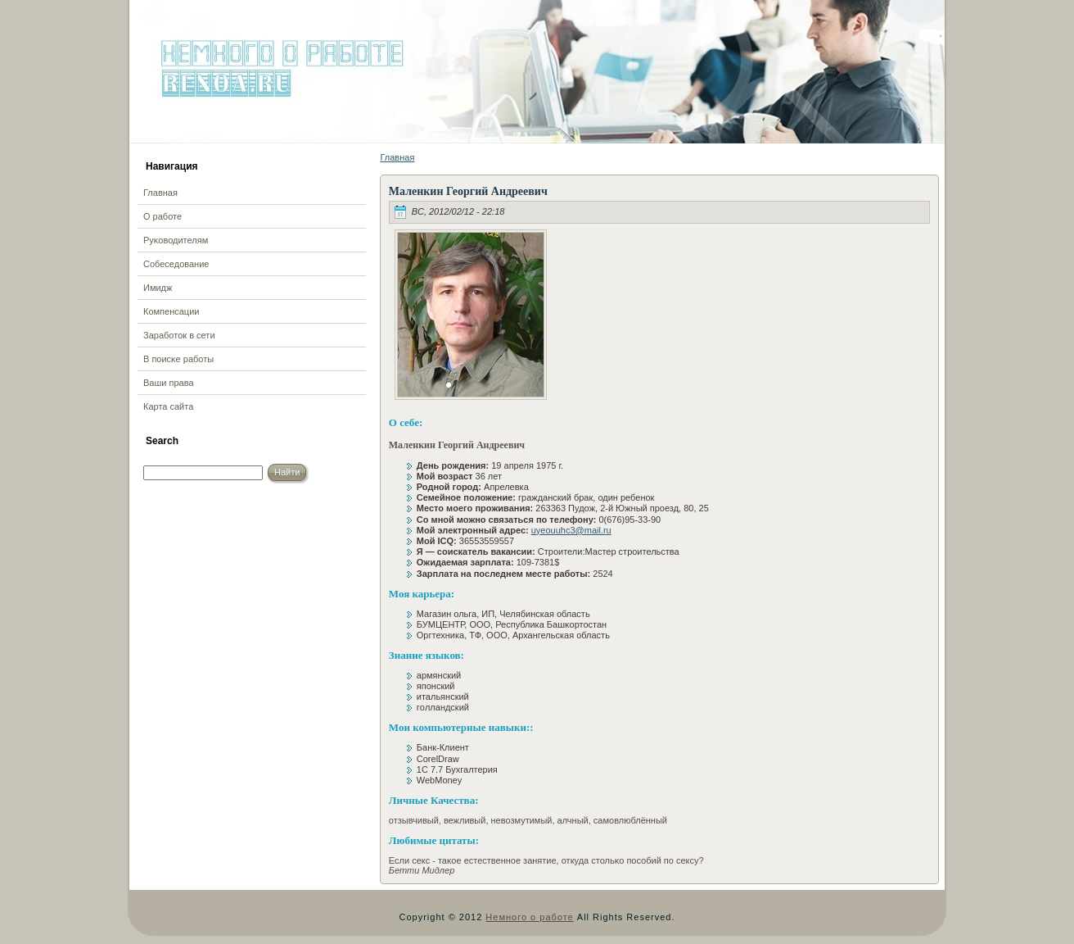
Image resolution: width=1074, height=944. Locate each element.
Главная (397, 157)
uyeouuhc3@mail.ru (571, 530)
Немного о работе (529, 917)
